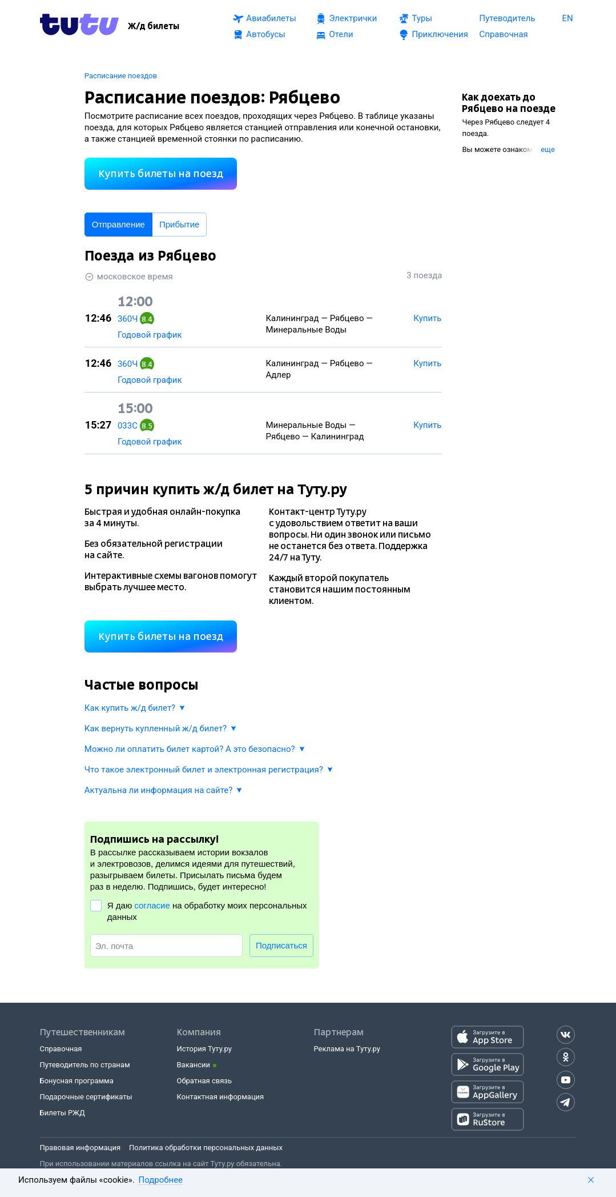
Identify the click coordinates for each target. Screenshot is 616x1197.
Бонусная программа (77, 1080)
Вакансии (194, 1064)
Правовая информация (80, 1147)
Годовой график (150, 335)
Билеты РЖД (62, 1112)
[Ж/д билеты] (153, 26)
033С (128, 426)
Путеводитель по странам (85, 1064)
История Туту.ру (204, 1048)
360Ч (128, 319)
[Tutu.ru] (79, 26)
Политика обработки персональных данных (206, 1147)
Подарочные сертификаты (86, 1096)
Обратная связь (204, 1080)
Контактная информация (220, 1096)
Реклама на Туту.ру (347, 1048)
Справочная (61, 1048)
